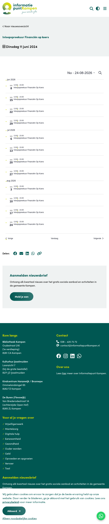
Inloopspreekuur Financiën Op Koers (29, 87)
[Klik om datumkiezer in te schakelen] (81, 72)
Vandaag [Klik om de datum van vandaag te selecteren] (54, 238)
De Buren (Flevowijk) (14, 397)
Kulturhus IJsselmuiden (15, 361)
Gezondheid (12, 443)
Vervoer (9, 463)
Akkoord (14, 511)
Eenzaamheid (13, 438)
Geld (7, 453)
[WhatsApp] (101, 516)
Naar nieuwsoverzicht (15, 26)
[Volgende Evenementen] (98, 238)
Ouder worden (13, 448)
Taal (7, 468)
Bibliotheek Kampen (13, 341)
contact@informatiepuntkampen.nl (80, 345)
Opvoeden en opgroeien (19, 458)
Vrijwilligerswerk (14, 423)
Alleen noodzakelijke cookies (19, 518)
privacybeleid (10, 502)
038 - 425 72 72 (68, 341)
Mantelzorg (11, 428)
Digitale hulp (12, 433)
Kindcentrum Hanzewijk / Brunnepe (22, 381)
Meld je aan (21, 296)
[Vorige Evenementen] (9, 238)
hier (64, 373)
